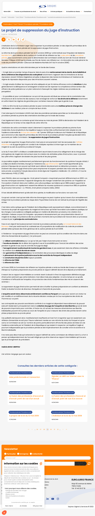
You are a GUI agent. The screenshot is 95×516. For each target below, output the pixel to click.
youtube (52, 498)
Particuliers (11, 17)
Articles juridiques (56, 11)
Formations (87, 11)
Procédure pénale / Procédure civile (35, 17)
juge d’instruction (52, 164)
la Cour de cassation (29, 132)
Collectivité (37, 454)
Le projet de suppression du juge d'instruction (62, 17)
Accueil (4, 17)
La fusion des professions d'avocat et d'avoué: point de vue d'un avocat (68, 397)
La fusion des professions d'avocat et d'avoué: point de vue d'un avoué (25, 397)
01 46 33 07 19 (80, 488)
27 (40, 429)
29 (47, 429)
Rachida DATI (7, 55)
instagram (57, 498)
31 (54, 429)
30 (51, 429)
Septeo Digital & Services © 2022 (80, 507)
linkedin (47, 498)
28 (44, 429)
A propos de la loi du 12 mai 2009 (24, 416)
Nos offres (43, 11)
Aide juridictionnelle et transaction (24, 377)
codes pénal (66, 55)
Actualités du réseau (73, 11)
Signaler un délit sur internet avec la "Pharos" (68, 377)
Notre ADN (7, 11)
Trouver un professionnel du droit (25, 11)
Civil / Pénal (19, 17)
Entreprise (24, 454)
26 (37, 429)
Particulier (11, 454)
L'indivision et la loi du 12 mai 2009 (67, 416)
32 (58, 429)
